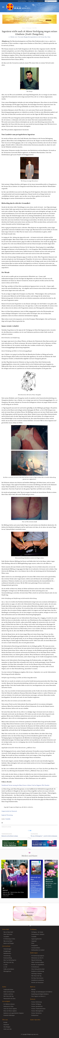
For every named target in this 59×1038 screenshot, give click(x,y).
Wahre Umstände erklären (37, 962)
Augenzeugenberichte (36, 938)
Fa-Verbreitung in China (9, 938)
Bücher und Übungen (9, 943)
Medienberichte (7, 953)
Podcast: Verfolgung (36, 1004)
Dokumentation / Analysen (37, 934)
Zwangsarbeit (34, 945)
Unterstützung (7, 955)
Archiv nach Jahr (8, 1029)
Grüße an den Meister (9, 969)
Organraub (34, 941)
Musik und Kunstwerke (9, 991)
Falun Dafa (5, 929)
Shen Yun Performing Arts (10, 960)
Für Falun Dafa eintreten (37, 978)
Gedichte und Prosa (8, 994)
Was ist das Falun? (8, 941)
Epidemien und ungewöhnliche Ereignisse (14, 1013)
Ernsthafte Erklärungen (9, 1015)
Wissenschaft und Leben (9, 998)
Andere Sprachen (40, 1)
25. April (5, 964)
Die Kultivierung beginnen (37, 955)
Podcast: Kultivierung (36, 1002)
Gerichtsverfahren (35, 947)
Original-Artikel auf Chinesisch (9, 811)
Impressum (6, 1024)
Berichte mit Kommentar (37, 982)
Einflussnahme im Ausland (37, 950)
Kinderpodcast (34, 1015)
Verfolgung (28, 28)
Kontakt (5, 1022)
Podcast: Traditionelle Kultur (38, 1008)
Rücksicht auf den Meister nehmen (10, 836)
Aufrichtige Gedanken (36, 973)
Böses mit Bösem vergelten (10, 1010)
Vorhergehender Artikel (7, 833)
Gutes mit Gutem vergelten (10, 1008)
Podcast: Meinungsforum (37, 1010)
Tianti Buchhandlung (22, 1)
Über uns (5, 1019)
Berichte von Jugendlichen (37, 964)
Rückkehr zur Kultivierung (37, 971)
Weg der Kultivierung (36, 960)
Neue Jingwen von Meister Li (38, 996)
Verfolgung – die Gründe (37, 932)
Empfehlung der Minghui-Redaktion (40, 994)
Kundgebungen (7, 951)
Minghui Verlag (31, 1)
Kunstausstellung (8, 958)
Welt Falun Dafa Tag (36, 975)
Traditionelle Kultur (8, 989)
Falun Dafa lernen (8, 934)
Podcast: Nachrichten (36, 1013)
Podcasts (32, 999)
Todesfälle (34, 28)
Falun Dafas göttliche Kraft (37, 969)
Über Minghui (7, 1027)
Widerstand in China (8, 1006)
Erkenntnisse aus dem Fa (37, 958)
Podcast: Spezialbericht (37, 1006)
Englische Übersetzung (7, 815)
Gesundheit (6, 936)
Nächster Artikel (34, 833)
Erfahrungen (34, 953)
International (6, 946)
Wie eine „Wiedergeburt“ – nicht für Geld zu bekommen (44, 836)
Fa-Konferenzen (35, 967)
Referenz (32, 987)
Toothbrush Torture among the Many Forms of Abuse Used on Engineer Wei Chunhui (25, 785)
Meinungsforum (7, 971)
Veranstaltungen (7, 949)
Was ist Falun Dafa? (8, 932)
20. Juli (5, 967)
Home (23, 28)
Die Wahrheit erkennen (9, 1004)
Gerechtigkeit (6, 1001)
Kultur (4, 987)
